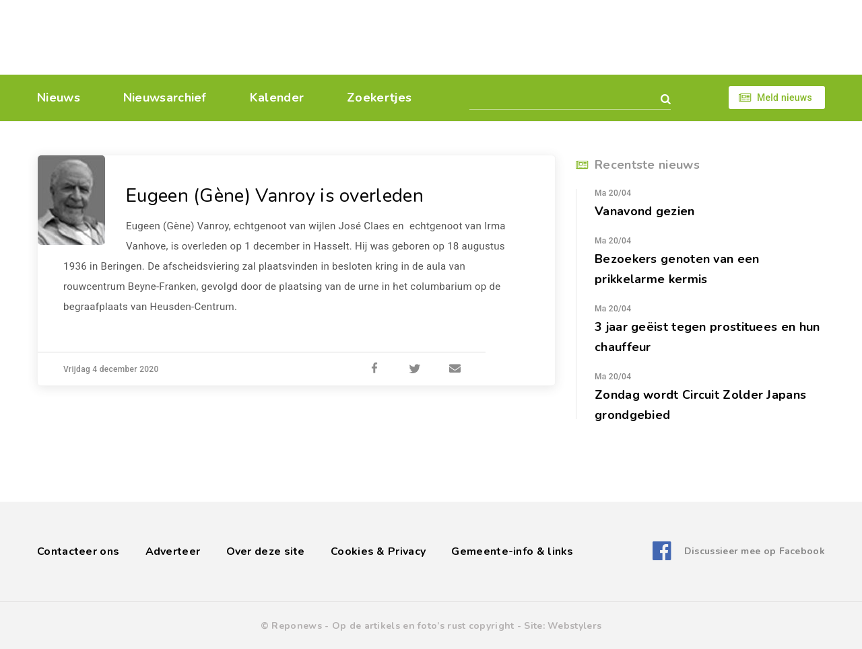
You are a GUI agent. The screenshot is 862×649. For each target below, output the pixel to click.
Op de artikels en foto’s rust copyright (423, 625)
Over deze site (265, 551)
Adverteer (173, 551)
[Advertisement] (523, 37)
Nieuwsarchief (165, 97)
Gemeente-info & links (512, 551)
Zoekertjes (379, 97)
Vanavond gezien (645, 211)
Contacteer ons (78, 551)
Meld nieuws (784, 97)
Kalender (277, 97)
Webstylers (574, 625)
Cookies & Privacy (378, 551)
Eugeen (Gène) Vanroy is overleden (275, 195)
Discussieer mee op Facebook (754, 551)
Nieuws (58, 97)
